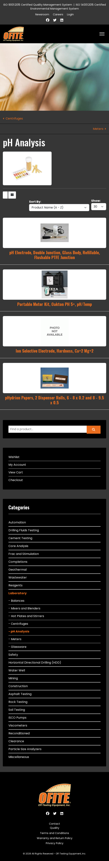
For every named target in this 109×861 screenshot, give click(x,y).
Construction (18, 686)
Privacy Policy (54, 843)
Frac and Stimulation (23, 554)
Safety (13, 654)
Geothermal (17, 569)
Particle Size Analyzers (24, 749)
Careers (58, 14)
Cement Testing (20, 538)
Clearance (16, 741)
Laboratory (17, 593)
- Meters (14, 639)
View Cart (15, 472)
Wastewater (17, 577)
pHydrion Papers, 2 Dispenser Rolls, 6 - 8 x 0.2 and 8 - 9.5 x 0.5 (54, 400)
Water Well (16, 670)
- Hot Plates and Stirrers (26, 616)
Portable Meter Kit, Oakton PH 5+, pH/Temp (54, 304)
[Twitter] (54, 20)
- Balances (16, 601)
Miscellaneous (18, 757)
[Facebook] (47, 20)
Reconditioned (19, 733)
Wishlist (14, 457)
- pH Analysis (18, 631)
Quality (54, 828)
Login (70, 14)
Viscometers (17, 725)
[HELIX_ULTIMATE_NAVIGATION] (102, 34)
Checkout (15, 480)
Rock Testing (17, 702)
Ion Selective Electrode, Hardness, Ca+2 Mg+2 (54, 351)
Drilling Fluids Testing (23, 530)
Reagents (15, 585)
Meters (98, 129)
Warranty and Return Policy (54, 838)
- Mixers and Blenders (24, 608)
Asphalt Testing (20, 694)
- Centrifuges (18, 624)
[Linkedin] (61, 20)
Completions (17, 562)
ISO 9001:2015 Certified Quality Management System (37, 5)
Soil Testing (16, 710)
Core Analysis (18, 546)
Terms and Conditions (54, 833)
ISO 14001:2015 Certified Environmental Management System (68, 6)
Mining (13, 678)
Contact (54, 824)
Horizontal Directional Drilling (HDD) (34, 662)
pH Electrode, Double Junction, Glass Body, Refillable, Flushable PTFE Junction (54, 254)
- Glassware (17, 647)
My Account (17, 465)
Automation (17, 522)
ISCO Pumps (17, 717)
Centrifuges (14, 118)
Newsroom (42, 14)
